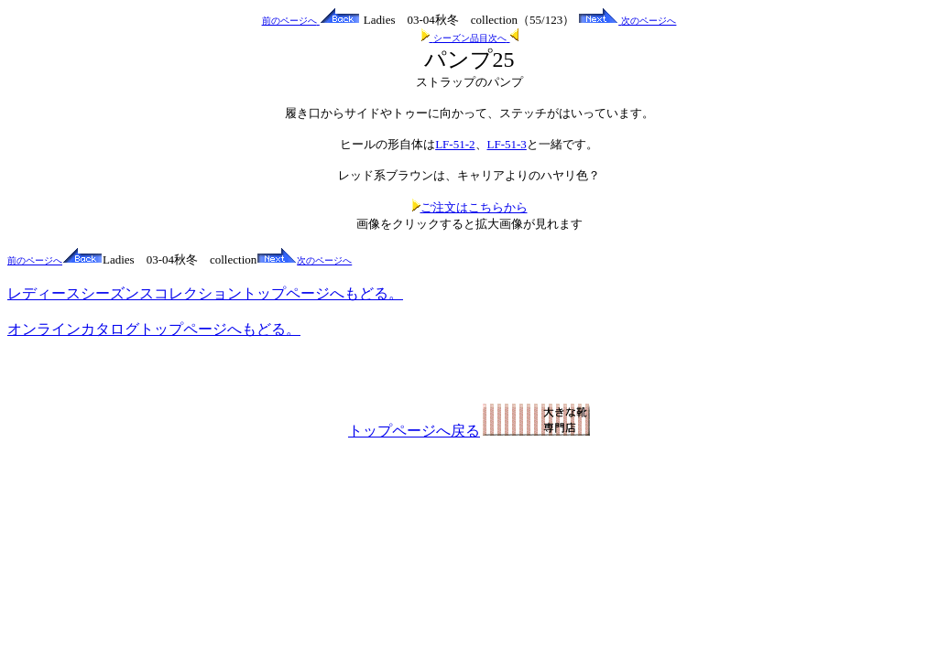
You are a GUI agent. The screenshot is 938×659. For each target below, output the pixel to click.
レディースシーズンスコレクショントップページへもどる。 (205, 293)
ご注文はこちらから (469, 207)
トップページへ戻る (469, 430)
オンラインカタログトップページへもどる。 (153, 329)
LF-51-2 (454, 144)
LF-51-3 (507, 144)
